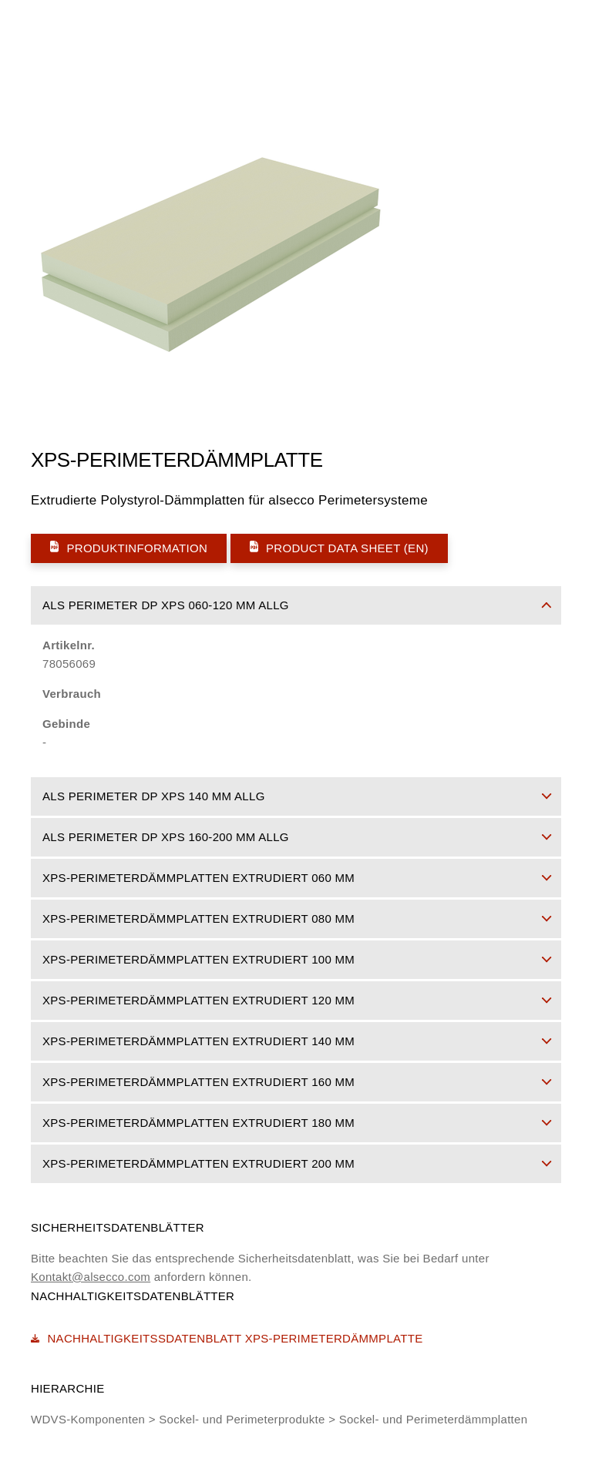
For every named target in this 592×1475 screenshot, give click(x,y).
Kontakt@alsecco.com (90, 1276)
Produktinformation (128, 548)
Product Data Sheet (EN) (339, 548)
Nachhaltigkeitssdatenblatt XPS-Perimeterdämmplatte (226, 1338)
